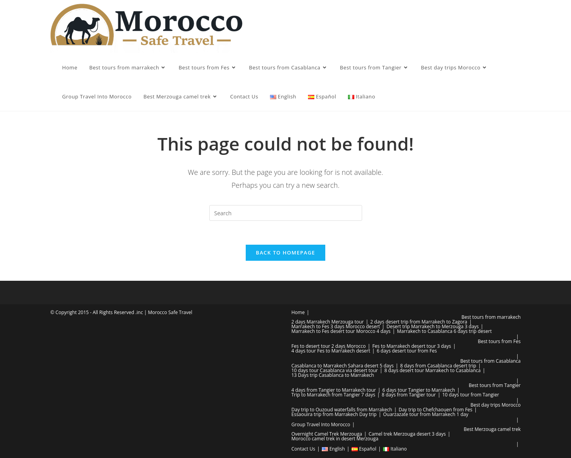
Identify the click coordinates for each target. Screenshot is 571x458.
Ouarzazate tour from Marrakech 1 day (425, 414)
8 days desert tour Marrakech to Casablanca (432, 370)
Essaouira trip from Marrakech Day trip (334, 414)
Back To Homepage (285, 252)
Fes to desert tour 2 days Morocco (329, 346)
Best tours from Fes (499, 341)
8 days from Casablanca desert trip (438, 365)
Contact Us (303, 448)
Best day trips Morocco (496, 405)
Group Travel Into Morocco (321, 424)
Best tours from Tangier (494, 385)
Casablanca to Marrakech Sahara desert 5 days (343, 365)
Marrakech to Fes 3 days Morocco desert (336, 326)
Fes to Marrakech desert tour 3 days (411, 346)
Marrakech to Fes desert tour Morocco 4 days (341, 331)
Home (298, 312)
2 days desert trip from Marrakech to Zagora (418, 321)
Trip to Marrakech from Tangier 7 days (333, 394)
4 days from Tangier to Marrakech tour (334, 390)
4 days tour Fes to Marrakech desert (331, 350)
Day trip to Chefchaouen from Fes (435, 409)
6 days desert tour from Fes (407, 350)
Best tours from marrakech (491, 317)
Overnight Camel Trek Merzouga (327, 434)
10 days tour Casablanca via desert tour (335, 370)
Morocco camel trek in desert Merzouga (335, 438)
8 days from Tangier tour (409, 394)
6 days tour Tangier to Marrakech (418, 390)
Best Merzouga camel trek (492, 429)
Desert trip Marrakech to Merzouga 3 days (432, 326)
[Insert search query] (285, 213)
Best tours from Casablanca (490, 361)
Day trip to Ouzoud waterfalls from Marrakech (342, 409)
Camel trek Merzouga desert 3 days (407, 434)
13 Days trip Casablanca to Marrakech (333, 375)
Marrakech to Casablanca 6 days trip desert (444, 331)
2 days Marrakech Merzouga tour (328, 321)
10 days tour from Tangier (470, 394)
